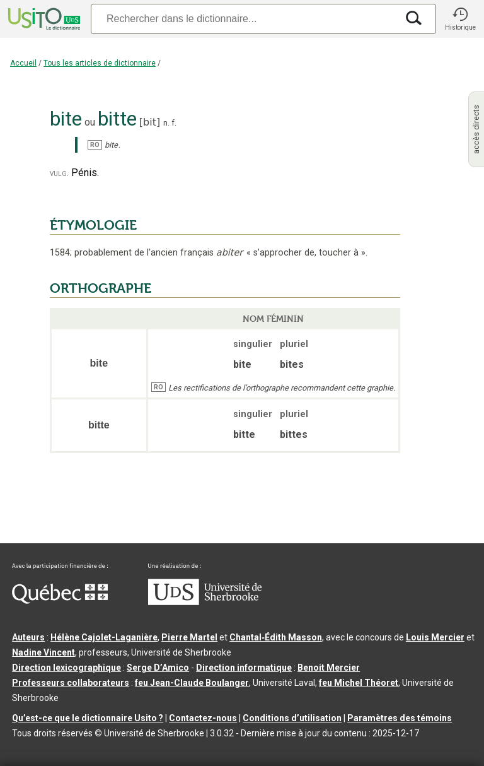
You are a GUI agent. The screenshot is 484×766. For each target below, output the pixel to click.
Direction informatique (244, 668)
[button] (460, 19)
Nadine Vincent (43, 652)
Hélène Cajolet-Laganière (104, 637)
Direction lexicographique (66, 668)
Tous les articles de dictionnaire (99, 63)
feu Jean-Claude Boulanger (192, 683)
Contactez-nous (203, 718)
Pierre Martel (189, 637)
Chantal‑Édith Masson (275, 637)
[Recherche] (244, 18)
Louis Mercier (435, 637)
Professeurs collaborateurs (70, 683)
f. (173, 122)
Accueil (23, 63)
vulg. (59, 173)
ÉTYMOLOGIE (93, 225)
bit (149, 122)
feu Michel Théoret (358, 683)
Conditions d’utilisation (292, 718)
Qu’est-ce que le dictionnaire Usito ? (87, 718)
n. (166, 122)
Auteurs (28, 637)
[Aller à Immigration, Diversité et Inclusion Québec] (60, 601)
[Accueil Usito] (43, 19)
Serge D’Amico (158, 668)
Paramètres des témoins (399, 718)
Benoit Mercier (328, 668)
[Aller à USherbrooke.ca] (205, 602)
